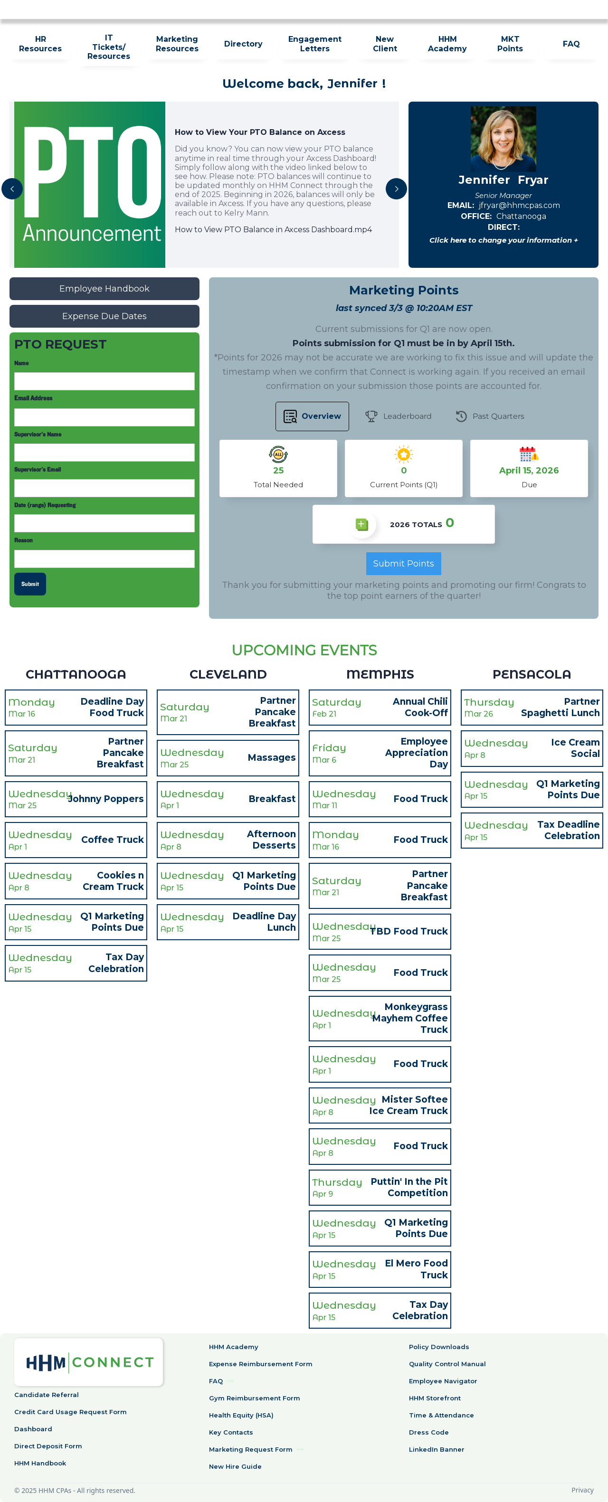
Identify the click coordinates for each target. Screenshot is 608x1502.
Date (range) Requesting (45, 505)
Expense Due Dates (104, 316)
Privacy (582, 1489)
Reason (23, 540)
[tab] (312, 416)
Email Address (33, 398)
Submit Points (403, 563)
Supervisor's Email (37, 469)
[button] (12, 188)
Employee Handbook (104, 288)
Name (21, 363)
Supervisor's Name (37, 434)
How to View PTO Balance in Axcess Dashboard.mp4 (273, 229)
